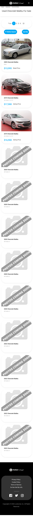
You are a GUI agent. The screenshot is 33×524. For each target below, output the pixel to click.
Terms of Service (16, 485)
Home (2, 7)
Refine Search (10, 32)
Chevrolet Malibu (15, 7)
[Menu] (28, 2)
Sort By (25, 32)
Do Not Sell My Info (16, 487)
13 (23, 23)
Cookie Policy (16, 482)
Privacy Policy (16, 479)
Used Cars (8, 7)
